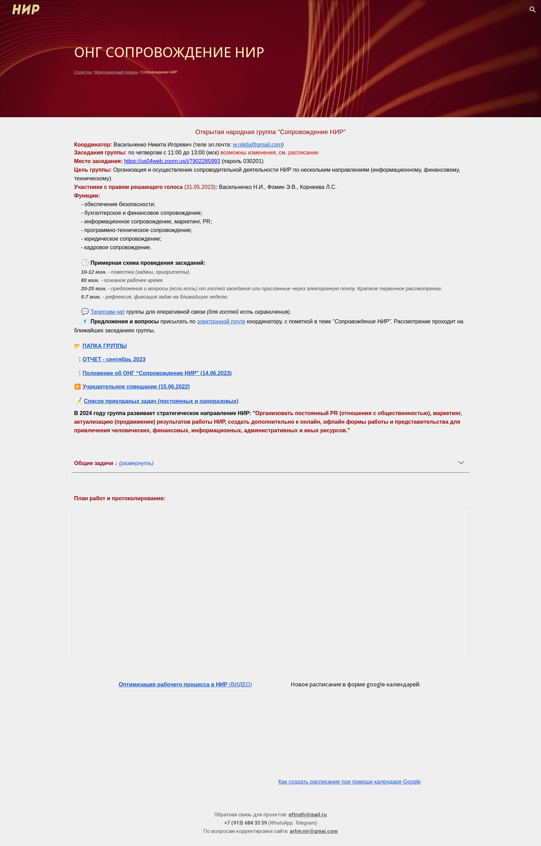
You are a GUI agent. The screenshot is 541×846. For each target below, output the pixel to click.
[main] (270, 59)
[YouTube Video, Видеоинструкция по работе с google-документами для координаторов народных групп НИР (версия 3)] (185, 737)
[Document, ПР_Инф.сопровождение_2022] (270, 583)
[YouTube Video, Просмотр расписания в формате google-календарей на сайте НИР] (356, 735)
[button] (532, 9)
